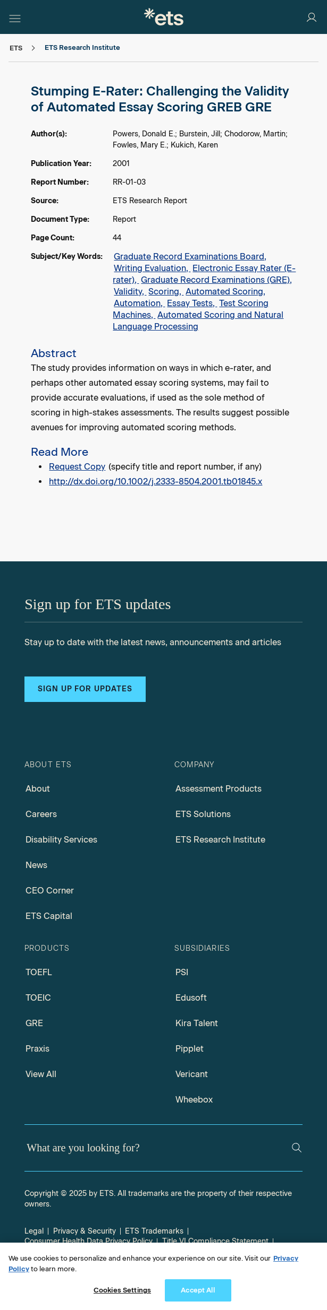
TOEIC (38, 998)
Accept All (197, 1290)
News (36, 865)
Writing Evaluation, (152, 268)
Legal (34, 1231)
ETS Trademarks (154, 1231)
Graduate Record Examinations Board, (190, 256)
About (38, 789)
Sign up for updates (85, 688)
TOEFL (39, 972)
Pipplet (189, 1049)
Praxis (37, 1049)
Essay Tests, (192, 303)
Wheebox (194, 1100)
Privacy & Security (84, 1231)
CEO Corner (50, 891)
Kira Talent (196, 1023)
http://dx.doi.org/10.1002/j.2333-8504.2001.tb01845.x (155, 481)
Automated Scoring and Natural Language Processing (198, 321)
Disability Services (61, 840)
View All (41, 1074)
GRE (34, 1023)
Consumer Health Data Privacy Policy (88, 1241)
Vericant (191, 1074)
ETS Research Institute (220, 840)
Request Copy (77, 467)
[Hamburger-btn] (15, 17)
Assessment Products (218, 789)
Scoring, (165, 292)
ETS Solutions (203, 814)
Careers (41, 814)
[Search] (297, 1147)
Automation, (139, 303)
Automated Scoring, (225, 292)
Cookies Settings (122, 1290)
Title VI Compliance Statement (215, 1241)
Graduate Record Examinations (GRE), (216, 280)
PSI (181, 972)
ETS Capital (49, 916)
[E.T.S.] (164, 17)
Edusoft (191, 998)
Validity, (130, 292)
